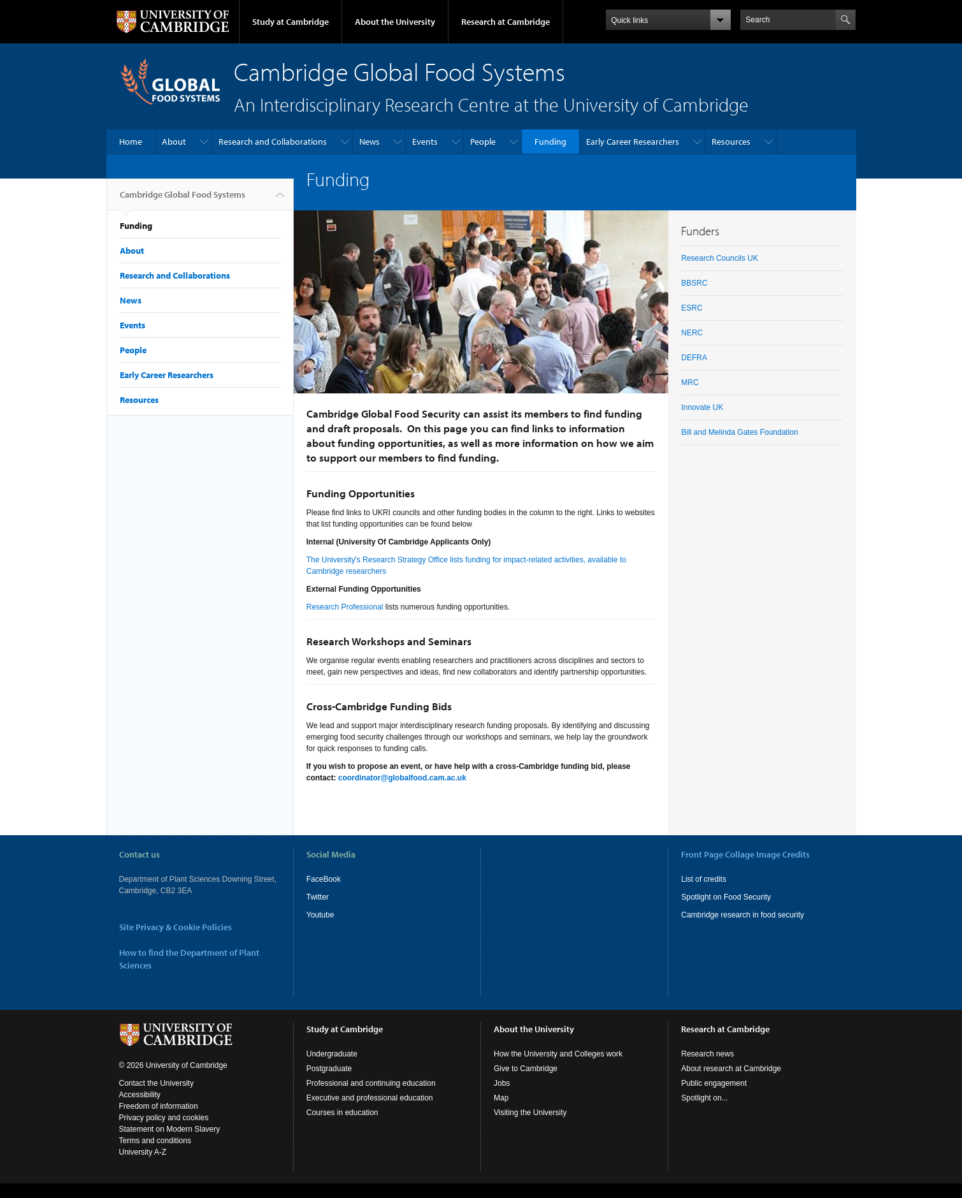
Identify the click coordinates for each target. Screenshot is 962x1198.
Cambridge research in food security (742, 914)
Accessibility (140, 1094)
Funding (550, 141)
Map (501, 1097)
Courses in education (342, 1112)
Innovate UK (702, 407)
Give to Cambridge (525, 1068)
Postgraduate (329, 1068)
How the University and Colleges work (558, 1053)
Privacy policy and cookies (164, 1117)
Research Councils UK (719, 258)
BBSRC (694, 283)
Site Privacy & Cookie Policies (175, 927)
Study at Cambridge (290, 21)
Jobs (502, 1083)
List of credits (703, 879)
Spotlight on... (704, 1097)
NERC (692, 332)
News (369, 141)
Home (130, 141)
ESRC (691, 307)
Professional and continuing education (371, 1083)
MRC (689, 382)
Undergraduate (331, 1053)
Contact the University (156, 1083)
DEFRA (694, 357)
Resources (731, 141)
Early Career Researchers (632, 141)
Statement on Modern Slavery (169, 1129)
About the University (395, 21)
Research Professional (345, 607)
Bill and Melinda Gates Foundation (739, 432)
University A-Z (143, 1152)
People (483, 141)
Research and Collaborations (273, 141)
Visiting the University (530, 1112)
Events (425, 141)
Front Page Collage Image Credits (745, 854)
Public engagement (714, 1083)
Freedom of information (158, 1106)
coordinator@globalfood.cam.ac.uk (402, 777)
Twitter (317, 897)
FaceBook (323, 879)
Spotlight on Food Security (726, 897)
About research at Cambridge (731, 1068)
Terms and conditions (155, 1140)
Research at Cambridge (505, 21)
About (174, 141)
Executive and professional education (369, 1097)
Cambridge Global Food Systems (182, 199)
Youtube (320, 914)
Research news (707, 1053)
